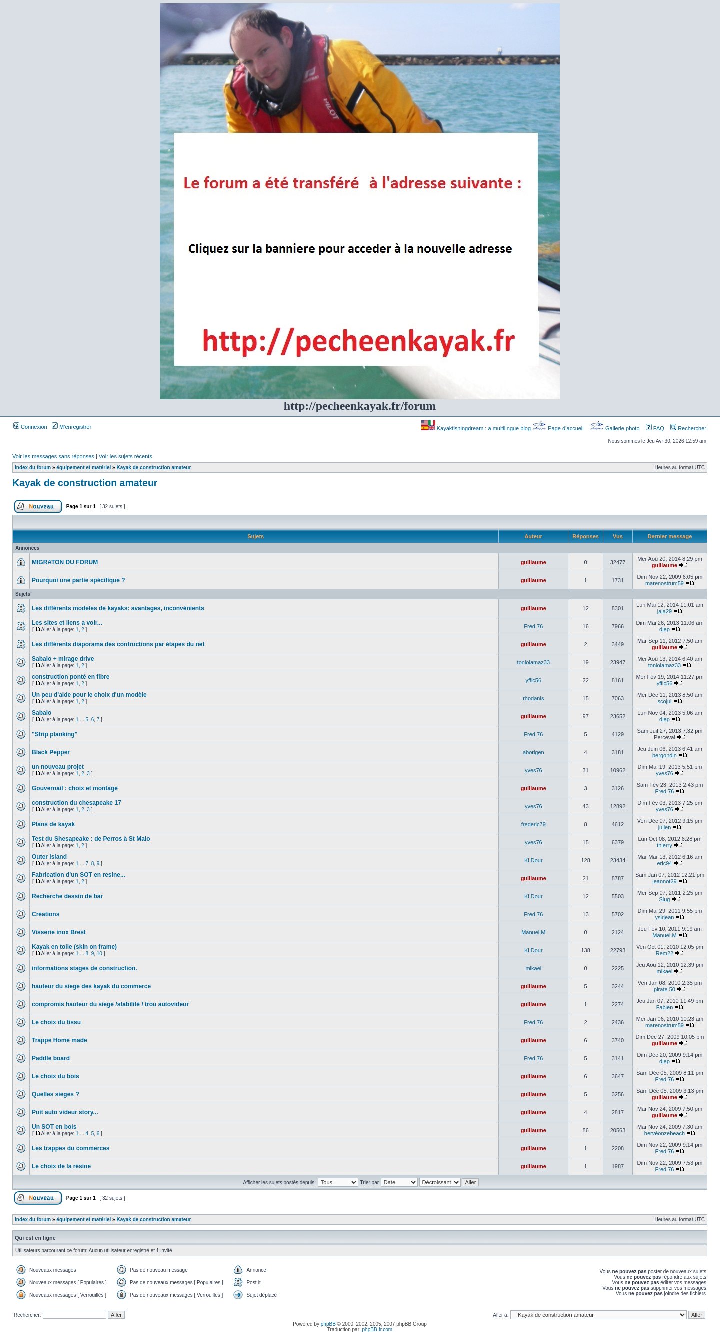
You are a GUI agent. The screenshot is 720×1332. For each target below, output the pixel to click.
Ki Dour (533, 860)
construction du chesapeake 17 (77, 802)
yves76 (533, 770)
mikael (534, 968)
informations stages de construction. (85, 968)
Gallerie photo (616, 428)
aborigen (533, 752)
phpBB (328, 1324)
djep (665, 629)
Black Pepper (51, 752)
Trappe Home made (60, 1040)
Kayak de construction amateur (153, 467)
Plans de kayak (53, 824)
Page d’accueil (559, 428)
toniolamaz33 (534, 662)
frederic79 (534, 824)
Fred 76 (533, 626)
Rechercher (688, 428)
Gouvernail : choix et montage (75, 788)
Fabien (665, 1007)
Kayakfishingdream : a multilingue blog (477, 428)
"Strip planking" (55, 734)
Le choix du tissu (56, 1022)
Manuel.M (534, 932)
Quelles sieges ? (56, 1094)
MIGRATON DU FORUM (65, 562)
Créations (46, 914)
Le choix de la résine (61, 1166)
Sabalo (42, 712)
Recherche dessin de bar (67, 896)
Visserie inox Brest (59, 932)
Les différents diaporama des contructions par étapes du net (118, 644)
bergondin (664, 755)
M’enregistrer (72, 427)
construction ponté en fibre (71, 676)
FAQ (655, 428)
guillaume (533, 562)
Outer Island (49, 856)
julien (665, 827)
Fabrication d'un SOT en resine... (79, 874)
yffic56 (534, 680)
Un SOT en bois (54, 1126)
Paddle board (51, 1058)
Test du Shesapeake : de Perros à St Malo (91, 838)
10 (99, 953)
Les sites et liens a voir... (67, 622)
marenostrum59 (665, 583)
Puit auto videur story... (65, 1112)
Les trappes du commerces (71, 1148)
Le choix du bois (56, 1076)
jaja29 (665, 611)
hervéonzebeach (664, 1133)
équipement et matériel (83, 467)
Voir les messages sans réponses (53, 456)
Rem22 (665, 953)
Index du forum (33, 467)
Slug (664, 899)
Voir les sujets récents (125, 456)
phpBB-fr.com (377, 1329)
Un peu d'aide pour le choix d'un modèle (89, 694)
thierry (664, 845)
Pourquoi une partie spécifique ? (79, 580)
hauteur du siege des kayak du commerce (91, 986)
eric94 (664, 863)
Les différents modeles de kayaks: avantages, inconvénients (118, 608)
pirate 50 (665, 989)
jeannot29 (664, 881)
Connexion (31, 427)
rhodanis (533, 698)
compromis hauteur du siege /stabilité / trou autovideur (110, 1004)
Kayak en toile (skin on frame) (74, 946)
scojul (665, 701)
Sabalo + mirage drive (63, 658)
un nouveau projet (58, 766)
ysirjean (665, 917)
